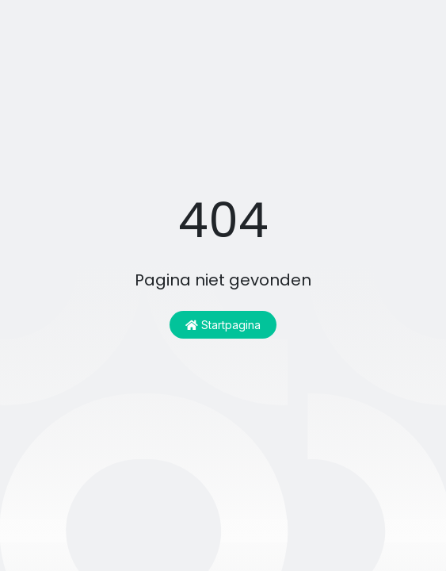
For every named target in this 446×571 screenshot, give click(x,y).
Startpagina (223, 324)
